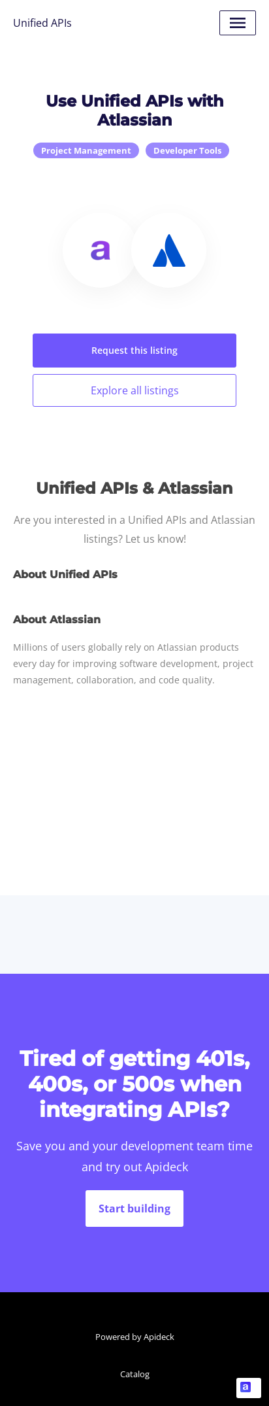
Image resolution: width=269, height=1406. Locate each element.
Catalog (135, 1374)
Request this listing (134, 350)
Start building (134, 1208)
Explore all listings (135, 390)
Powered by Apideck (134, 1337)
